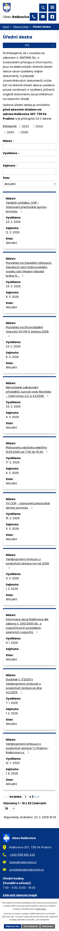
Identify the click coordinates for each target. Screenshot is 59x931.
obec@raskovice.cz (23, 862)
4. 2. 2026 (12, 578)
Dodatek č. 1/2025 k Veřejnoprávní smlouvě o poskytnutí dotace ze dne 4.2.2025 (24, 685)
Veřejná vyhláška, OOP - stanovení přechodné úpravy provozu (26, 207)
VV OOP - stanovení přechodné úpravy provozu (28, 505)
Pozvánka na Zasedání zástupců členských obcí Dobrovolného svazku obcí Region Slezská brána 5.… (28, 269)
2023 (25, 126)
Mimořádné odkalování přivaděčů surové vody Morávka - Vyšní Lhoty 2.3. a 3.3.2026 (28, 391)
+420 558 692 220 (22, 855)
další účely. (41, 909)
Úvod (6, 27)
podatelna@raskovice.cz (26, 870)
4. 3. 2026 (12, 417)
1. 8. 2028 (12, 773)
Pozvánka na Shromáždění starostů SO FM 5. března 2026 (27, 331)
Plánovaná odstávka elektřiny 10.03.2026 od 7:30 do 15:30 (27, 450)
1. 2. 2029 (12, 713)
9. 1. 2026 (12, 643)
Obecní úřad (20, 27)
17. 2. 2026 (13, 462)
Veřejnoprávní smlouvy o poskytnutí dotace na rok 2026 (27, 563)
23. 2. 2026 (13, 222)
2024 (39, 126)
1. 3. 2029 (12, 589)
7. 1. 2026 (12, 703)
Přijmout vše (12, 926)
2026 (24, 132)
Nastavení (47, 926)
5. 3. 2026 (12, 529)
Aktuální (11, 243)
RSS (40, 45)
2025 (10, 132)
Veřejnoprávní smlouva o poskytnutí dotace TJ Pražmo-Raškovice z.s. (27, 748)
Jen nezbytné (30, 926)
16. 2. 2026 (13, 518)
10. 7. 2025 (13, 763)
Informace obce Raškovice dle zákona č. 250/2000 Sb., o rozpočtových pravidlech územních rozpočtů (27, 625)
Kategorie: (10, 126)
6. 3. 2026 (12, 297)
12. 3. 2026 (13, 232)
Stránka (15, 797)
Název (7, 141)
